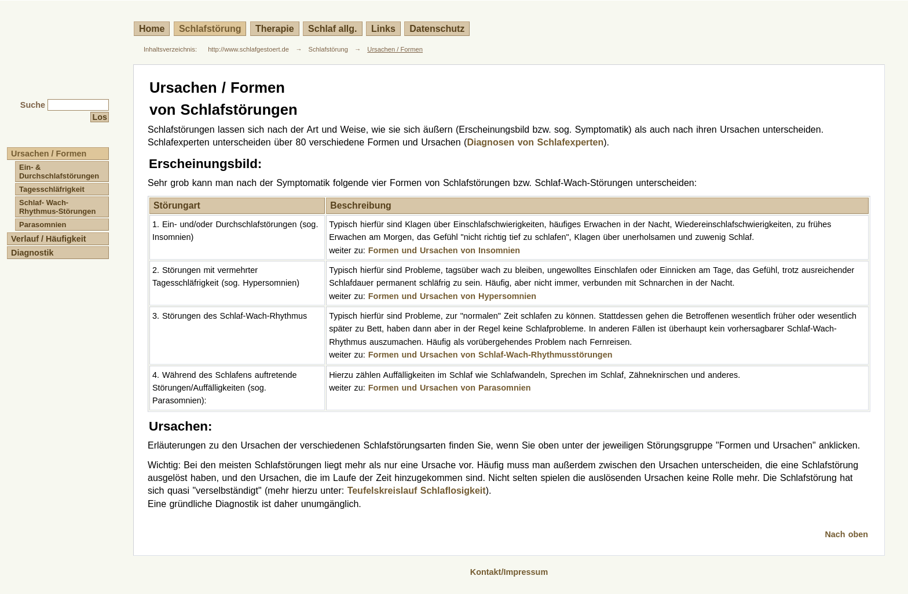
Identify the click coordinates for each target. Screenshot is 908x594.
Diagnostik (32, 252)
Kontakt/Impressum (509, 572)
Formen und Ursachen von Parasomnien (449, 387)
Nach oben (846, 534)
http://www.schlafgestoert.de (248, 49)
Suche (32, 105)
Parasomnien (42, 224)
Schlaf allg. (332, 29)
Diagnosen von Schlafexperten (535, 142)
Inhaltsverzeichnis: (170, 49)
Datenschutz (436, 29)
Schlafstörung (210, 29)
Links (383, 29)
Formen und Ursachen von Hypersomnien (452, 296)
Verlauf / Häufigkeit (48, 238)
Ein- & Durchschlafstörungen (59, 171)
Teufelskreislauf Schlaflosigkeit (416, 490)
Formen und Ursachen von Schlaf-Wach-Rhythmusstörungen (490, 354)
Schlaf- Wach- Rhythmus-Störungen (57, 207)
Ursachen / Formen (395, 49)
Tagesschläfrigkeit (52, 189)
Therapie (274, 29)
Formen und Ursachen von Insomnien (444, 250)
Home (151, 29)
